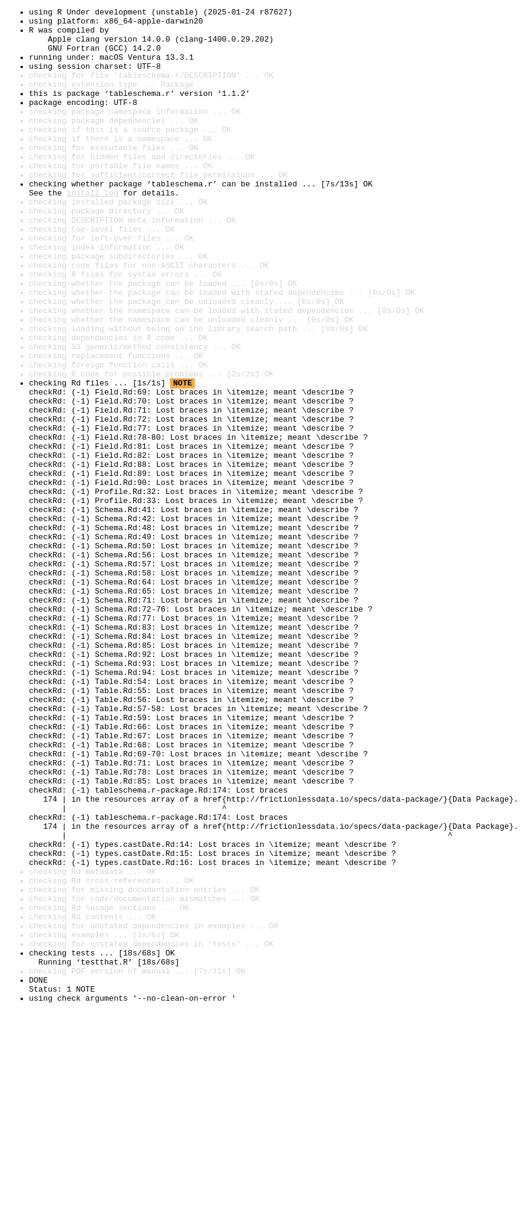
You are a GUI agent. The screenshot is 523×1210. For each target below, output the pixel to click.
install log (92, 230)
